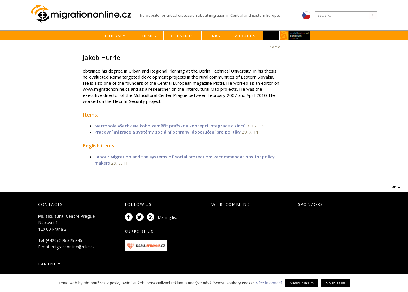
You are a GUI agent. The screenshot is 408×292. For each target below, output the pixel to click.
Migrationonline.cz (82, 14)
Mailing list (167, 217)
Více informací (269, 283)
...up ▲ (394, 187)
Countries (182, 35)
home (275, 47)
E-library (115, 35)
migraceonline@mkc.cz (73, 247)
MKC (294, 35)
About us (245, 35)
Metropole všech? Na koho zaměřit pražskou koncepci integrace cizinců (170, 126)
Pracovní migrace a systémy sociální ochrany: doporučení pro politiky (167, 132)
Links (214, 35)
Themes (148, 35)
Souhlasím (335, 283)
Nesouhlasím (302, 283)
